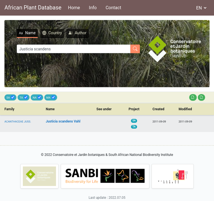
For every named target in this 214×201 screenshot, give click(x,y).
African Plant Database (32, 7)
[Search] (73, 49)
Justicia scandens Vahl (63, 121)
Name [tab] (27, 33)
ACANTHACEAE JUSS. (17, 121)
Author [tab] (77, 33)
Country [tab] (52, 33)
